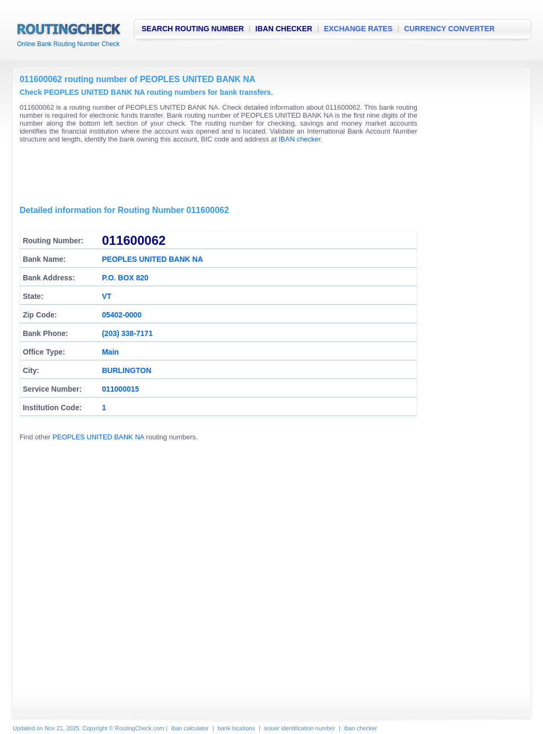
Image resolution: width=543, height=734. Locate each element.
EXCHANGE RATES (358, 28)
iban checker (360, 728)
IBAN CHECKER (284, 28)
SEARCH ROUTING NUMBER (193, 28)
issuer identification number (299, 728)
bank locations (236, 728)
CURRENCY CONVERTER (449, 28)
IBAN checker (299, 139)
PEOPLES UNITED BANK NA (98, 437)
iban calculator (190, 728)
